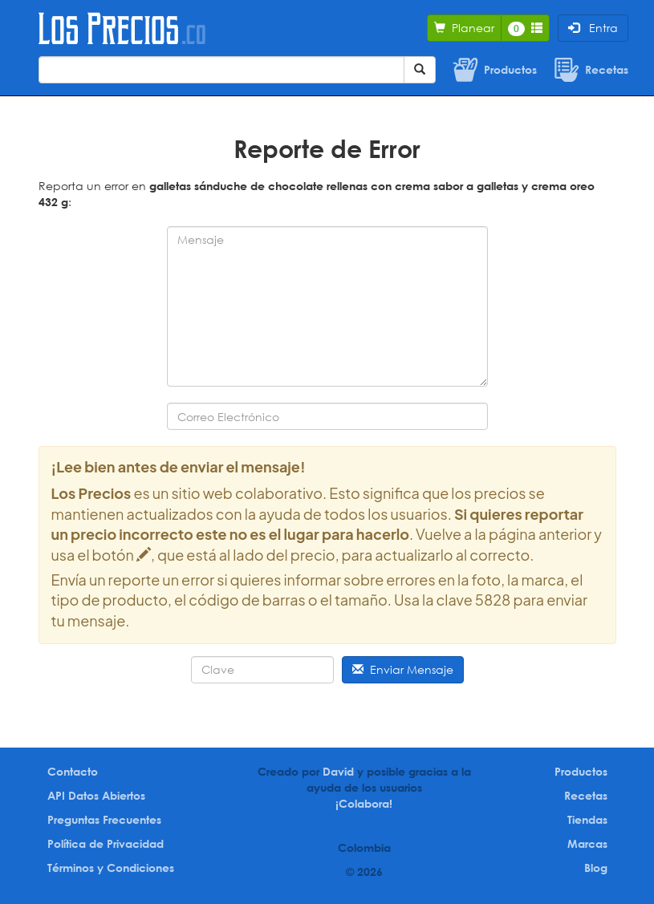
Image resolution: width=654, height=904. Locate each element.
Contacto (72, 771)
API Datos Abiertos (96, 795)
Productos (580, 771)
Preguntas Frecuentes (104, 819)
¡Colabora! (363, 803)
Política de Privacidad (105, 843)
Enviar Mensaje (402, 669)
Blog (595, 867)
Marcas (587, 843)
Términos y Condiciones (110, 867)
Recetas (585, 795)
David (338, 771)
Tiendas (587, 819)
